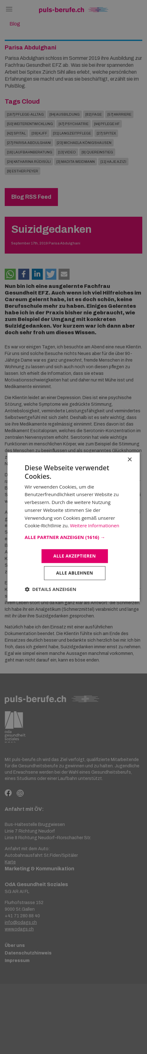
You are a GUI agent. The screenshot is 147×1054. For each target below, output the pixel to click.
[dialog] (73, 527)
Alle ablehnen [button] (74, 573)
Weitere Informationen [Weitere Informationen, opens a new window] (95, 525)
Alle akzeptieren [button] (74, 556)
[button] (73, 537)
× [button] (129, 459)
